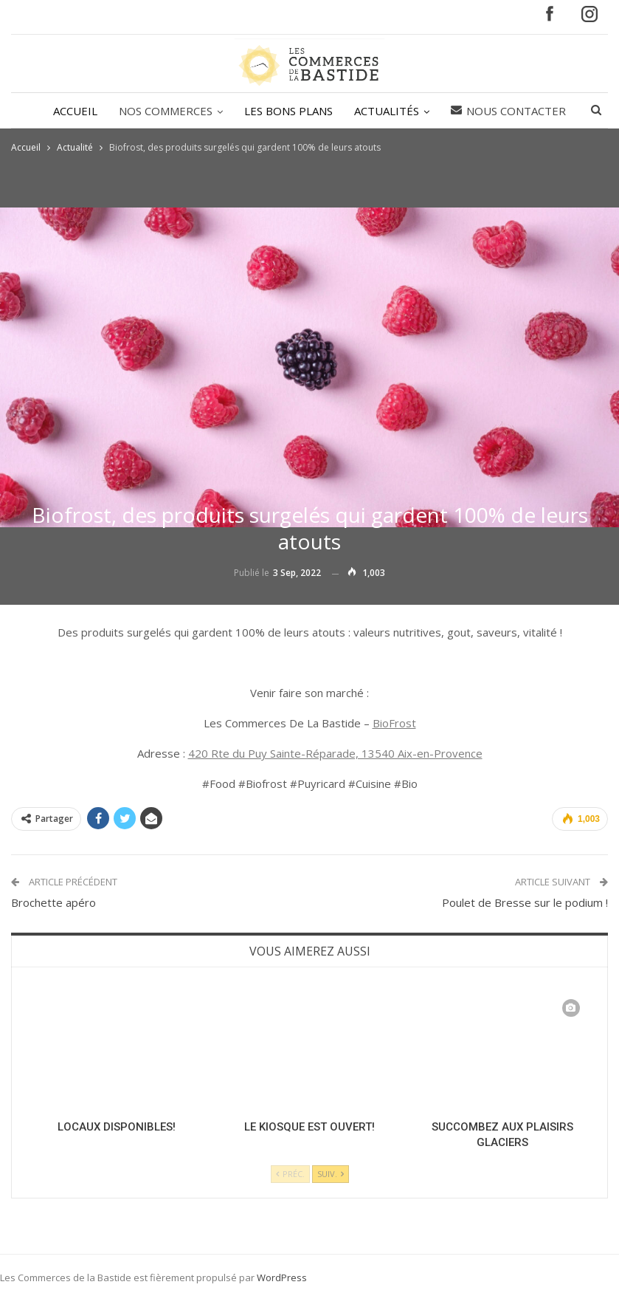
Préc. (290, 1173)
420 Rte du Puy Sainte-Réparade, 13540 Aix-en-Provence (335, 753)
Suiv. (330, 1173)
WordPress (282, 1277)
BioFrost (394, 723)
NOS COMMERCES (165, 110)
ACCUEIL (75, 110)
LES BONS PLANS (288, 110)
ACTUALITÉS (386, 110)
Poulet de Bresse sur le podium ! (525, 902)
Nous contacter (508, 110)
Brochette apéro (53, 902)
